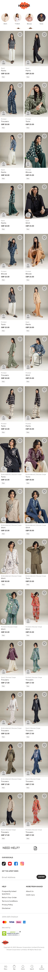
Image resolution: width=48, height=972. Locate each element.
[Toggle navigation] (5, 967)
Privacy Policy (7, 905)
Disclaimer (6, 908)
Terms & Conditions (10, 901)
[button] (41, 967)
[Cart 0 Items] (14, 967)
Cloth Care (30, 895)
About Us (30, 891)
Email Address (8, 877)
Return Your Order (9, 897)
